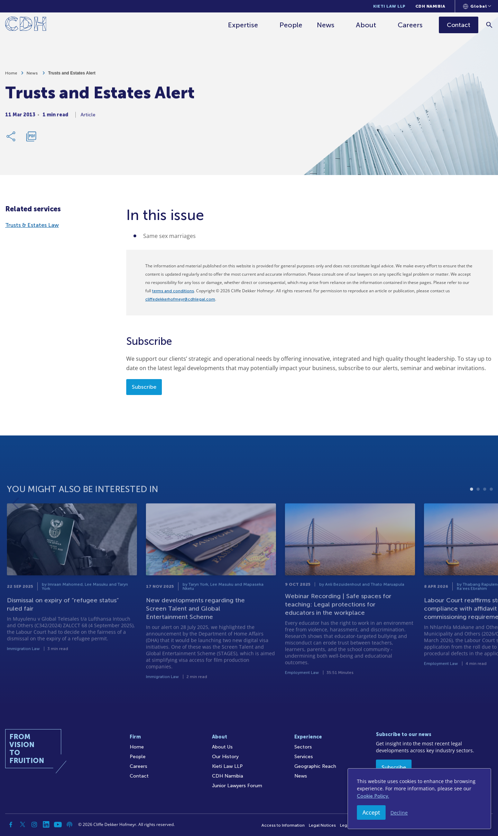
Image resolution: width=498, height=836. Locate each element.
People (290, 25)
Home (11, 75)
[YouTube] (57, 824)
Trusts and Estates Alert (71, 75)
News (325, 25)
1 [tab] (471, 506)
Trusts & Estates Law (32, 225)
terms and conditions (173, 290)
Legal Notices (322, 825)
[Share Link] (11, 139)
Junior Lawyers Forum (237, 786)
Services (303, 757)
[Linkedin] (46, 824)
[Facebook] (10, 824)
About (366, 25)
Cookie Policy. (373, 796)
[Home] (25, 25)
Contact (139, 776)
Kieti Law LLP (389, 6)
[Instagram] (34, 824)
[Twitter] (22, 824)
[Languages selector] (477, 6)
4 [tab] (491, 506)
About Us (222, 747)
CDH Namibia (430, 6)
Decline (399, 812)
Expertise (243, 25)
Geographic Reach (315, 766)
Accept (371, 812)
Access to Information (283, 825)
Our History (225, 757)
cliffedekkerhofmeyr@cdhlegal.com (180, 299)
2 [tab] (478, 506)
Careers (410, 25)
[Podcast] (69, 824)
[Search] (489, 25)
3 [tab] (484, 506)
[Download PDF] (31, 139)
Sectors (303, 747)
